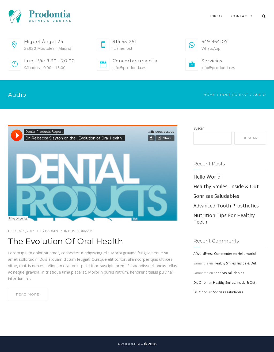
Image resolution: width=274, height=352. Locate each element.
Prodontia (129, 344)
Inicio (216, 16)
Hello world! (207, 176)
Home (209, 95)
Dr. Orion (200, 282)
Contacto (242, 16)
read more (27, 294)
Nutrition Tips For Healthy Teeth (224, 218)
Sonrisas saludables (216, 196)
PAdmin (51, 230)
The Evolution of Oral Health (65, 241)
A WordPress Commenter (212, 253)
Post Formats (80, 230)
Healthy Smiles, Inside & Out (226, 186)
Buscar (198, 128)
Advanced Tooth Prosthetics (226, 205)
